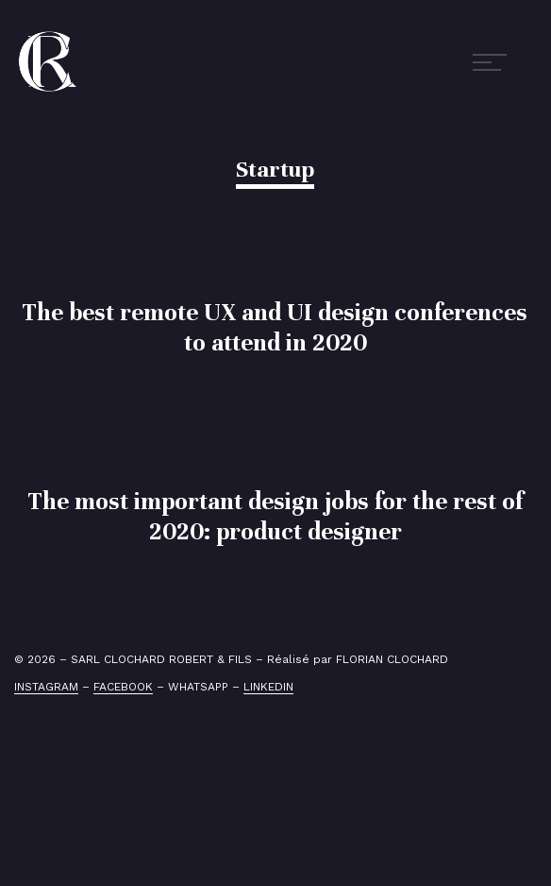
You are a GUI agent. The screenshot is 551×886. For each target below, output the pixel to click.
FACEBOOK (123, 686)
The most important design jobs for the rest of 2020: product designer (275, 516)
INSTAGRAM (46, 686)
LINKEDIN (268, 686)
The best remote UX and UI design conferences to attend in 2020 (275, 327)
